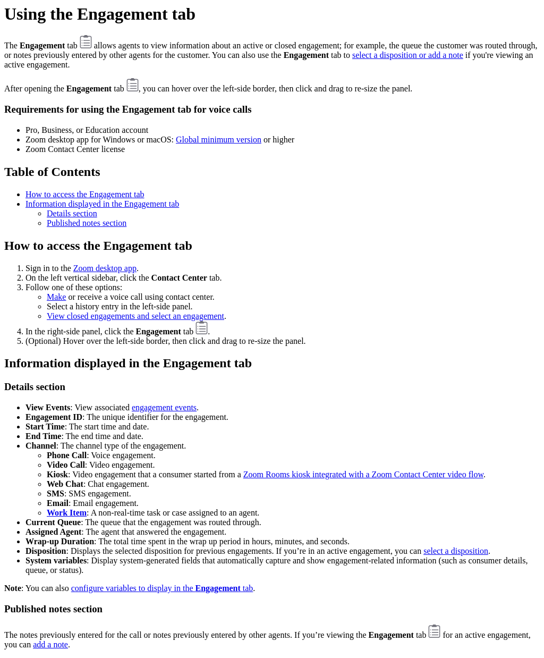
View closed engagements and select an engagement (135, 315)
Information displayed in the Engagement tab (102, 203)
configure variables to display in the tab (162, 588)
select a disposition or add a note (407, 55)
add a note (50, 644)
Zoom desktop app (105, 268)
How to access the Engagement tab (85, 194)
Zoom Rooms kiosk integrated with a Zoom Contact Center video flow (363, 474)
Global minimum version (218, 139)
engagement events (164, 407)
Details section (72, 213)
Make (56, 296)
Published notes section (86, 222)
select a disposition (455, 550)
